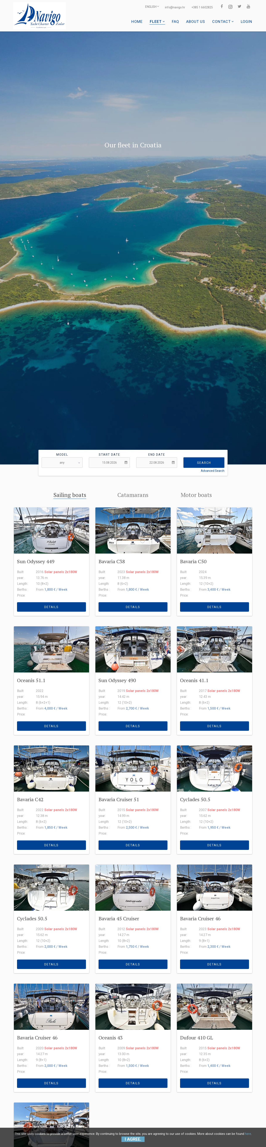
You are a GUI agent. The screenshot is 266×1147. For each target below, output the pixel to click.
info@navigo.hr (171, 7)
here (248, 1134)
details (51, 606)
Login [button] (246, 21)
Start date (109, 454)
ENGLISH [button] (148, 7)
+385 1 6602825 (198, 7)
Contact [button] (223, 21)
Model (62, 454)
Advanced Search (212, 470)
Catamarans (133, 494)
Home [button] (137, 21)
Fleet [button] (157, 21)
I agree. (133, 1139)
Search (204, 462)
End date (156, 454)
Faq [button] (175, 21)
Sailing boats (69, 494)
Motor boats (196, 494)
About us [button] (195, 21)
